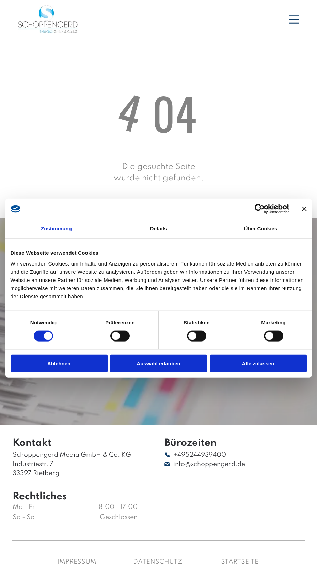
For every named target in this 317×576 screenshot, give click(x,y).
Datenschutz (157, 562)
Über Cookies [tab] (261, 228)
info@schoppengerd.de (209, 464)
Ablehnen (58, 363)
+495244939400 (199, 455)
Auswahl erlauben (158, 363)
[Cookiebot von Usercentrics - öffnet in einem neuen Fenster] (259, 209)
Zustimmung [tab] (56, 228)
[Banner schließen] (304, 209)
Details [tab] (158, 228)
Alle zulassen (258, 363)
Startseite (239, 562)
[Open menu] (294, 19)
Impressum (76, 562)
